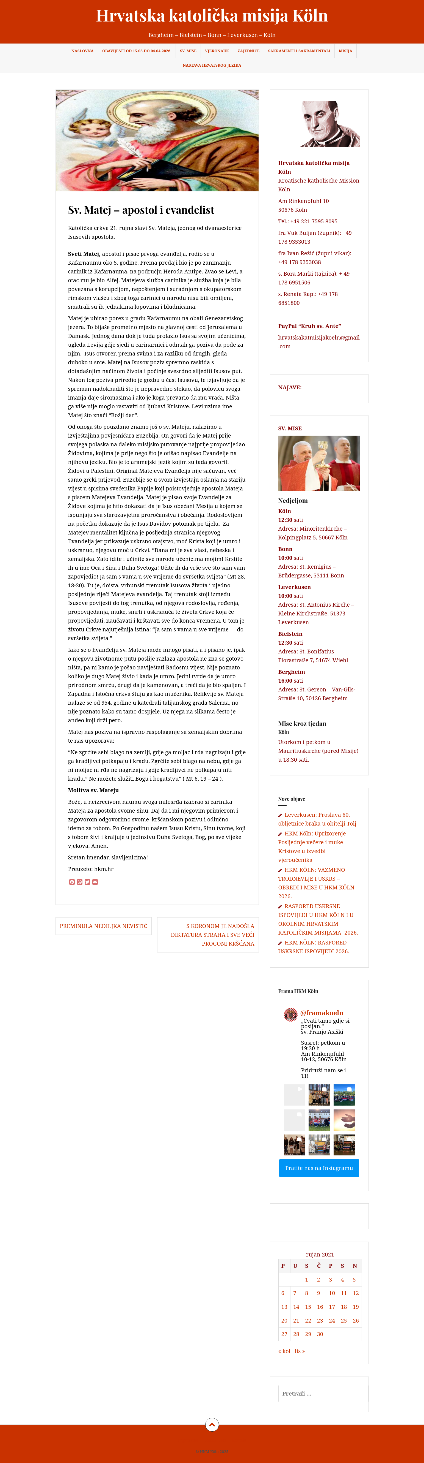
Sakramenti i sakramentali (299, 50)
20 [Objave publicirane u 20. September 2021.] (284, 1320)
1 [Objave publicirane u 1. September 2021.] (306, 1279)
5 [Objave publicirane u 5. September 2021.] (354, 1279)
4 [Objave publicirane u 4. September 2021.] (342, 1279)
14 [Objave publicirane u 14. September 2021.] (296, 1306)
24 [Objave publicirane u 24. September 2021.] (332, 1320)
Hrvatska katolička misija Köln (212, 15)
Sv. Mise (188, 50)
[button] (294, 1095)
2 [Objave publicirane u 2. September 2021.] (318, 1279)
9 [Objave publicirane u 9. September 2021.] (318, 1293)
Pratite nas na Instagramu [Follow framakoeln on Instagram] (319, 1168)
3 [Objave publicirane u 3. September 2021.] (330, 1279)
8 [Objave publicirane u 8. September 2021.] (306, 1293)
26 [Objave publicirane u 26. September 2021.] (356, 1320)
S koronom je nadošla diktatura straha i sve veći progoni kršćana (212, 934)
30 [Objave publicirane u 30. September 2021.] (320, 1334)
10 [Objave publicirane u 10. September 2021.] (332, 1293)
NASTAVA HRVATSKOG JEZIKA (212, 65)
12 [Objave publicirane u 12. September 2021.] (356, 1293)
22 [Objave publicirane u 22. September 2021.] (308, 1320)
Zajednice (248, 50)
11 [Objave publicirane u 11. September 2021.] (344, 1293)
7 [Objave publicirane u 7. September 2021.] (294, 1293)
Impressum (188, 1440)
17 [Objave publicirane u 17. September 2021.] (332, 1306)
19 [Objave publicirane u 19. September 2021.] (356, 1306)
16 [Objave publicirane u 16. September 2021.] (320, 1306)
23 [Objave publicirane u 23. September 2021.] (320, 1320)
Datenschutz (215, 1440)
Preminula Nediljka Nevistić (103, 926)
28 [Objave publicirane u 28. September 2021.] (296, 1334)
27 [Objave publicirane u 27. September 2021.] (284, 1334)
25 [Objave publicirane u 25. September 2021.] (344, 1320)
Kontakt (239, 1440)
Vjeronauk (217, 50)
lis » (300, 1351)
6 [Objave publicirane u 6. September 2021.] (282, 1293)
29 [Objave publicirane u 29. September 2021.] (308, 1334)
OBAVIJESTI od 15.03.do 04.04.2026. (136, 50)
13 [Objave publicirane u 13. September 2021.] (284, 1306)
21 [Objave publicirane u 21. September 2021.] (296, 1320)
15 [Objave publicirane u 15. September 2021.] (308, 1306)
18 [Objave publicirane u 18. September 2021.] (344, 1306)
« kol (284, 1351)
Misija (345, 50)
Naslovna (82, 50)
